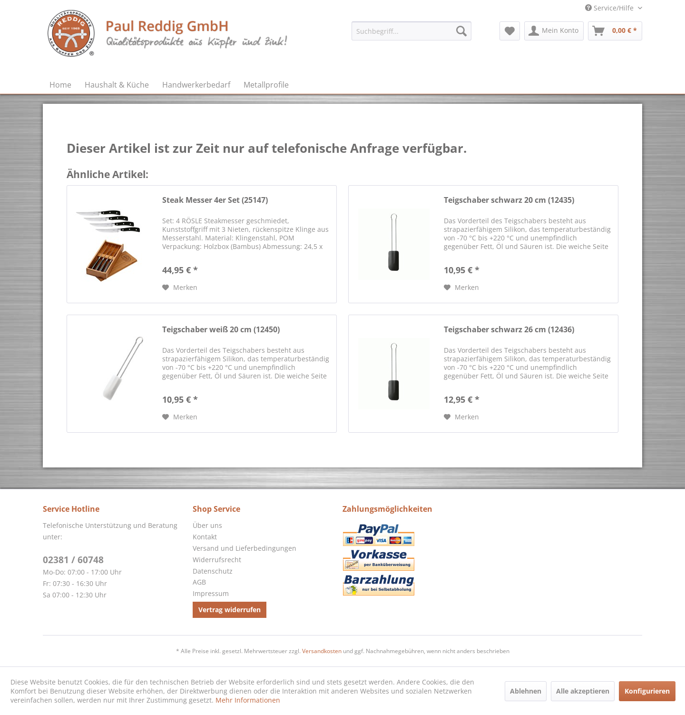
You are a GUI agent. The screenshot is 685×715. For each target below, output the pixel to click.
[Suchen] (461, 30)
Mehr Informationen (247, 700)
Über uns (207, 525)
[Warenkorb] (615, 30)
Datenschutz (213, 571)
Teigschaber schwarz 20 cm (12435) (509, 200)
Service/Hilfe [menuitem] (610, 7)
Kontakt (205, 536)
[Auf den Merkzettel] (179, 287)
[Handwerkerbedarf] (196, 85)
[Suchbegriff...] (411, 30)
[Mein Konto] (554, 30)
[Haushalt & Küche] (117, 85)
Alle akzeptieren (582, 690)
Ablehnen (525, 690)
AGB (199, 581)
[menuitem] (411, 30)
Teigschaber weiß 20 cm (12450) (221, 330)
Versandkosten (322, 651)
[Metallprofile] (266, 85)
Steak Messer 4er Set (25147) (215, 200)
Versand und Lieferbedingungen (244, 548)
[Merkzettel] (509, 30)
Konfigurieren (647, 690)
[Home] (60, 85)
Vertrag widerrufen (229, 609)
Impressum (211, 593)
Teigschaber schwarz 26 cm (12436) (509, 330)
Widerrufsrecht (217, 559)
